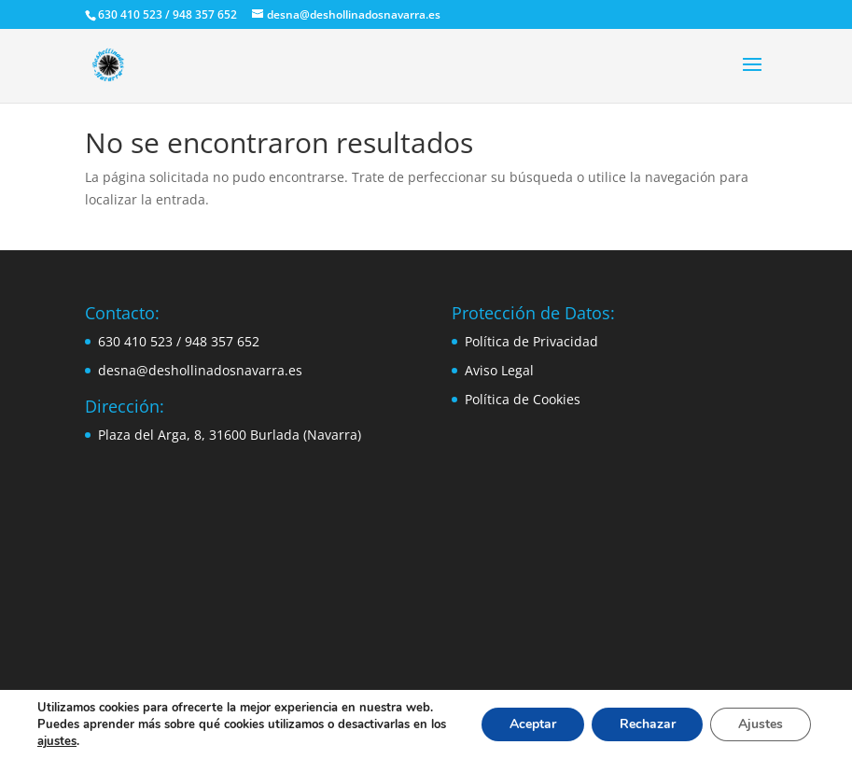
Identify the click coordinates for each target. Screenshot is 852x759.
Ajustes (760, 724)
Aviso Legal (499, 370)
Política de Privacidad (531, 341)
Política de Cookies (522, 399)
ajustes (57, 741)
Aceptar (532, 724)
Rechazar (647, 724)
